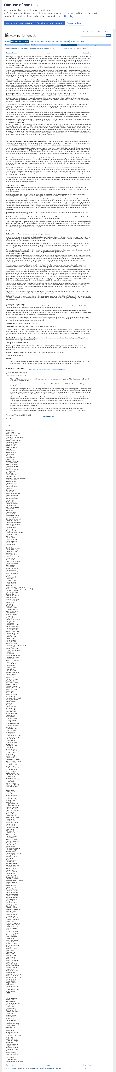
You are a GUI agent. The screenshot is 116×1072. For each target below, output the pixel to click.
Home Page (87, 53)
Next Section (10, 1065)
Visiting (72, 41)
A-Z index (7, 1068)
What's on (34, 45)
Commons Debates (67, 48)
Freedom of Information (32, 1068)
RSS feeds (99, 32)
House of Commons (11, 45)
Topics (96, 45)
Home (7, 41)
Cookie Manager (83, 1068)
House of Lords (25, 45)
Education (80, 41)
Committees (56, 45)
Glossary (14, 1068)
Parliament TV (82, 45)
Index (48, 53)
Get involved (64, 41)
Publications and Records (47, 48)
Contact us (108, 32)
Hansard (58, 48)
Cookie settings (74, 23)
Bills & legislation (44, 45)
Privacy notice (66, 1068)
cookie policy (67, 16)
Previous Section (11, 53)
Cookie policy (74, 1068)
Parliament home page (18, 48)
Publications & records (69, 45)
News (90, 45)
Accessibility (81, 32)
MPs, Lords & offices (37, 41)
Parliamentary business (19, 41)
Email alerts (90, 32)
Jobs (41, 1068)
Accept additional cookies (19, 23)
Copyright (58, 1068)
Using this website (49, 1068)
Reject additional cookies (49, 23)
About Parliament (52, 41)
